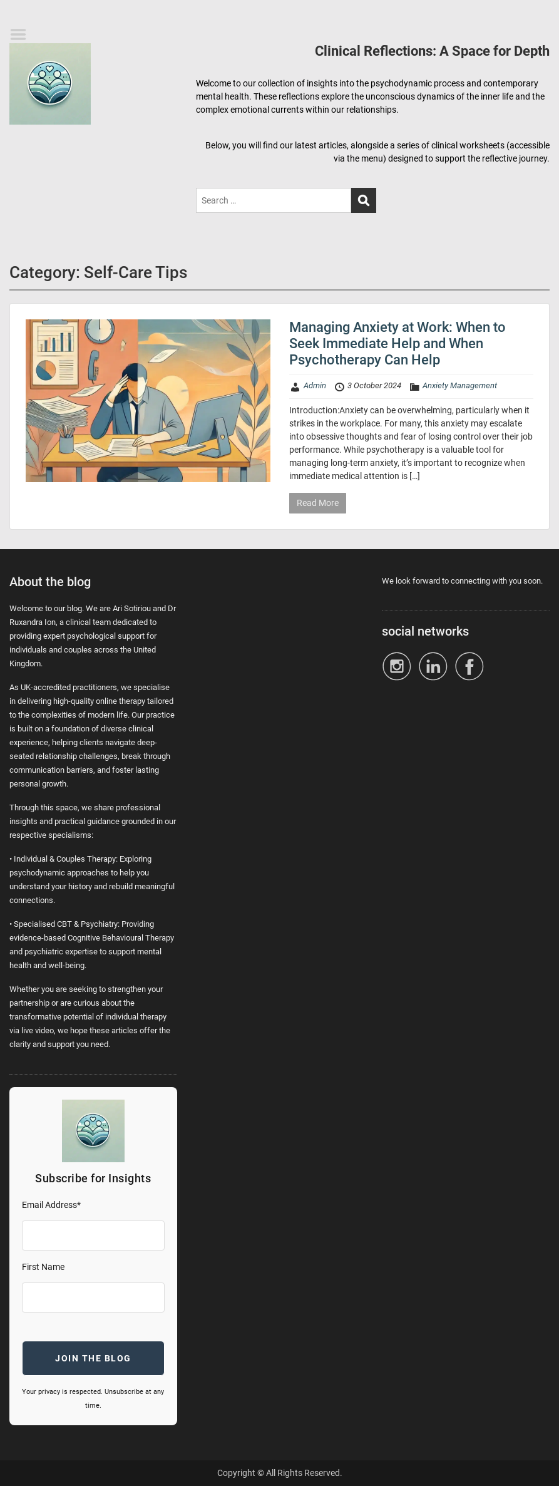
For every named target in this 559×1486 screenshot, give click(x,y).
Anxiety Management (460, 385)
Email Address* (51, 1205)
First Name (43, 1267)
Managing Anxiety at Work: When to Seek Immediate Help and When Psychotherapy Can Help (397, 343)
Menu (22, 34)
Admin (315, 385)
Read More (318, 503)
